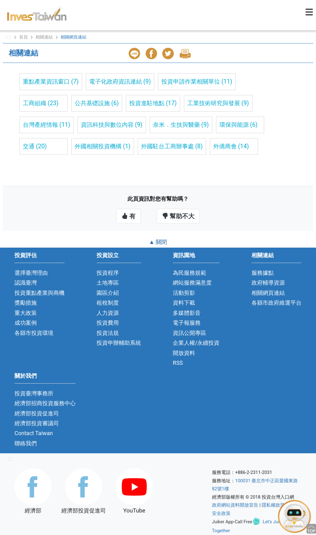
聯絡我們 (26, 443)
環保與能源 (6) (238, 124)
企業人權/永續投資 (196, 343)
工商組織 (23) (41, 103)
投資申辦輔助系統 (119, 343)
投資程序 (108, 273)
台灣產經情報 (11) (46, 124)
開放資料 (184, 353)
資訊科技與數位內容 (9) (112, 124)
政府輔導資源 (268, 282)
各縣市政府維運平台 (276, 302)
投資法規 (108, 333)
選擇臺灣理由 (31, 273)
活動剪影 (184, 293)
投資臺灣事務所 (34, 393)
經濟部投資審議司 (37, 423)
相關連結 (44, 37)
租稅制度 (108, 302)
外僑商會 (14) (231, 146)
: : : (8, 37)
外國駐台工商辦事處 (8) (172, 146)
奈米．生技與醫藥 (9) (181, 124)
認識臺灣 (26, 282)
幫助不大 (178, 216)
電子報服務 (187, 322)
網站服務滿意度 (192, 282)
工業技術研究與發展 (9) (218, 103)
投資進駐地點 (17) (153, 103)
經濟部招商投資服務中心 (45, 403)
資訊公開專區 (189, 333)
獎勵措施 (26, 302)
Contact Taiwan (34, 433)
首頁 (23, 37)
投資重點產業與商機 (39, 293)
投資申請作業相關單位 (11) (196, 81)
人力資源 (108, 313)
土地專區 (108, 282)
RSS (178, 363)
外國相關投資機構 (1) (103, 146)
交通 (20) (35, 146)
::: (10, 458)
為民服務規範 (189, 273)
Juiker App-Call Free (232, 522)
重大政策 (26, 313)
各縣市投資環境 (34, 333)
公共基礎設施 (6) (97, 103)
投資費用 (108, 322)
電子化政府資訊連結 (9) (120, 81)
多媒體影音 (187, 313)
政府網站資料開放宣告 (235, 505)
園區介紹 (108, 293)
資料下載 (184, 302)
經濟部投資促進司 (37, 413)
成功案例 (26, 322)
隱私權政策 (273, 505)
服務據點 (263, 273)
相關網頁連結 (268, 293)
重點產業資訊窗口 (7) (51, 81)
